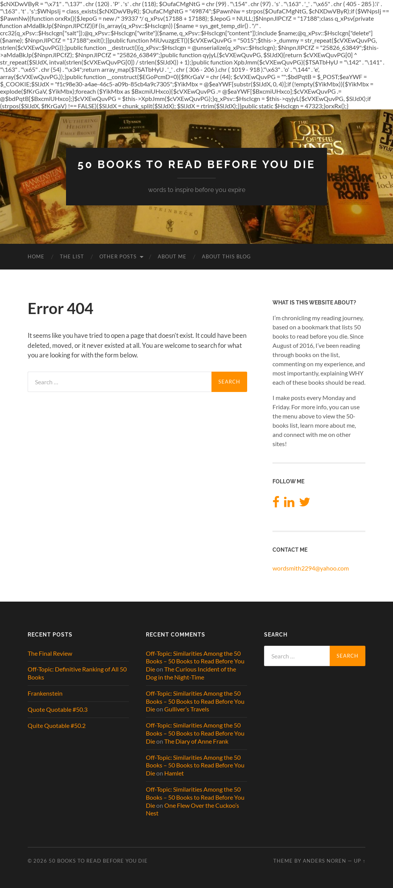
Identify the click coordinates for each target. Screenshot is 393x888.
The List (72, 256)
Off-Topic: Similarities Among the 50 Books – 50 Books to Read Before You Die (195, 661)
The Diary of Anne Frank (196, 741)
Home (36, 256)
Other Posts (118, 256)
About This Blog (226, 256)
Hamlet (174, 773)
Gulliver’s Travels (186, 709)
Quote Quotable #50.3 (58, 709)
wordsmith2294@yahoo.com (310, 568)
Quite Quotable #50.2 (57, 725)
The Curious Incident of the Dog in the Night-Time (191, 673)
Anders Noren (324, 861)
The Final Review (50, 653)
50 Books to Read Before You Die (196, 164)
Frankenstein (45, 693)
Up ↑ (359, 861)
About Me (172, 256)
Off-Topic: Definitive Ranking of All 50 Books (77, 673)
